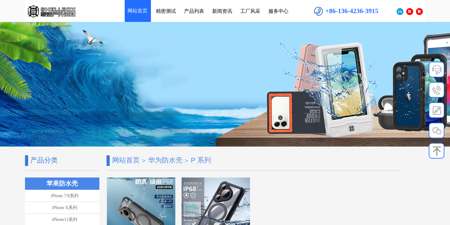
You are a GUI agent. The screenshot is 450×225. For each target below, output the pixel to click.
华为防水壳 (165, 160)
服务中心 (278, 11)
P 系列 (201, 160)
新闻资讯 (222, 11)
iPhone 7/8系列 (64, 195)
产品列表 (194, 11)
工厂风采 (250, 11)
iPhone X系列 (64, 207)
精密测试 (166, 11)
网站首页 (126, 160)
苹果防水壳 (62, 183)
